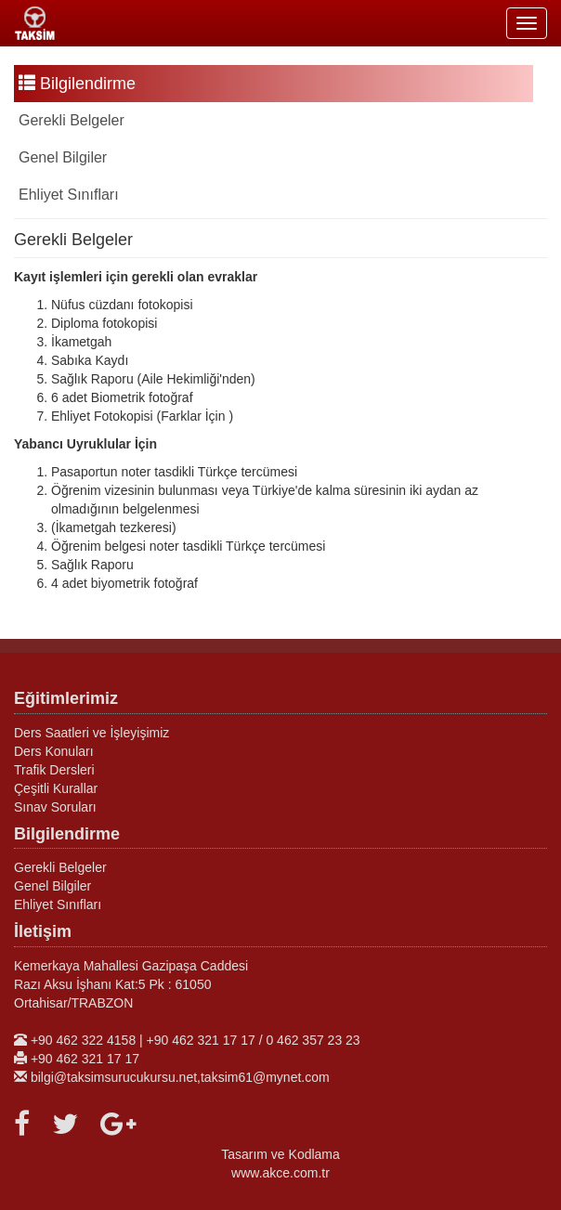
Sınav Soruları (55, 807)
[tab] (273, 120)
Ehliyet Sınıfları (69, 194)
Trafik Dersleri (54, 769)
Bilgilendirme (77, 83)
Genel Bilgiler (63, 157)
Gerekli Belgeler (71, 120)
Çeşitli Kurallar (56, 788)
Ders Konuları (54, 751)
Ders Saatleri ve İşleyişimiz (91, 732)
